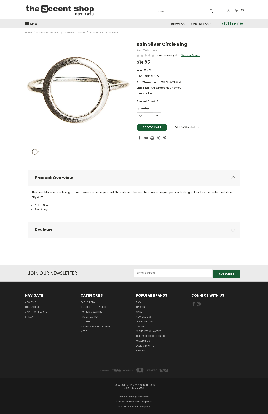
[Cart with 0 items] (242, 10)
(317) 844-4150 (232, 23)
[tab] (134, 178)
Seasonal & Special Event (95, 325)
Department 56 (144, 320)
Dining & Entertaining (93, 306)
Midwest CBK (143, 340)
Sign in (29, 311)
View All (140, 349)
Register (43, 311)
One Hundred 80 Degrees (150, 335)
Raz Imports (143, 325)
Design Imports (145, 345)
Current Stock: (147, 101)
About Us (178, 23)
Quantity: (143, 108)
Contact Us (201, 23)
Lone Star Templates (140, 400)
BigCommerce (140, 395)
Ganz (139, 311)
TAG (138, 301)
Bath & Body (88, 301)
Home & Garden (89, 316)
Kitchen (85, 320)
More (84, 330)
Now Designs (143, 316)
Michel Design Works (148, 330)
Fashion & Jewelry (91, 311)
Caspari (141, 306)
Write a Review (190, 55)
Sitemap (29, 316)
